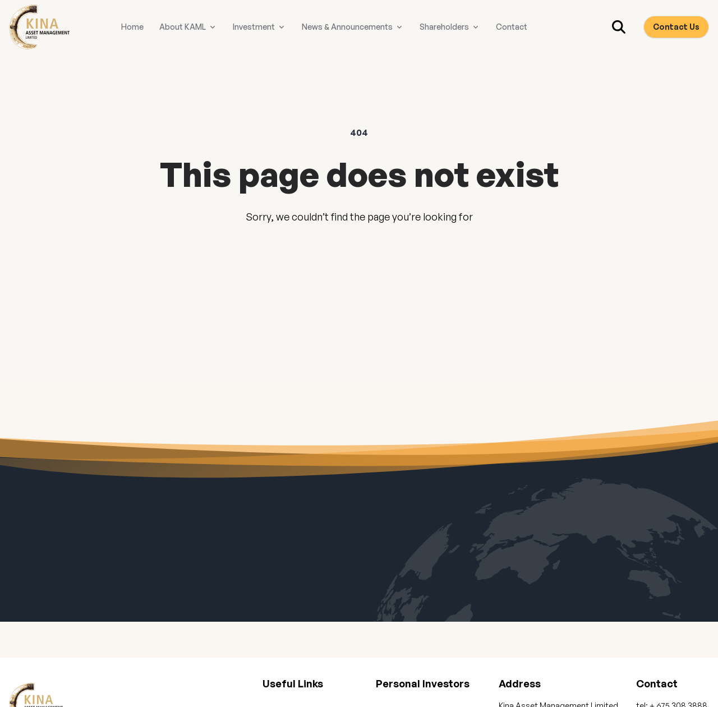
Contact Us (676, 26)
